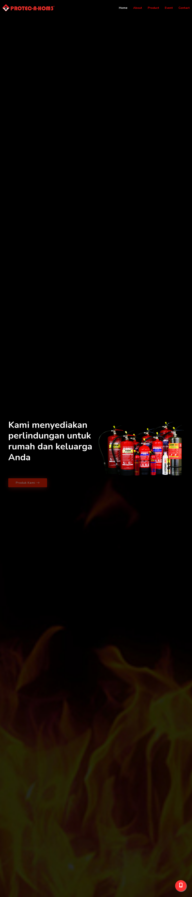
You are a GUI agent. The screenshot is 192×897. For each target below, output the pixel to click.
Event (169, 8)
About (137, 8)
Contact (184, 8)
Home (123, 8)
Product (153, 8)
